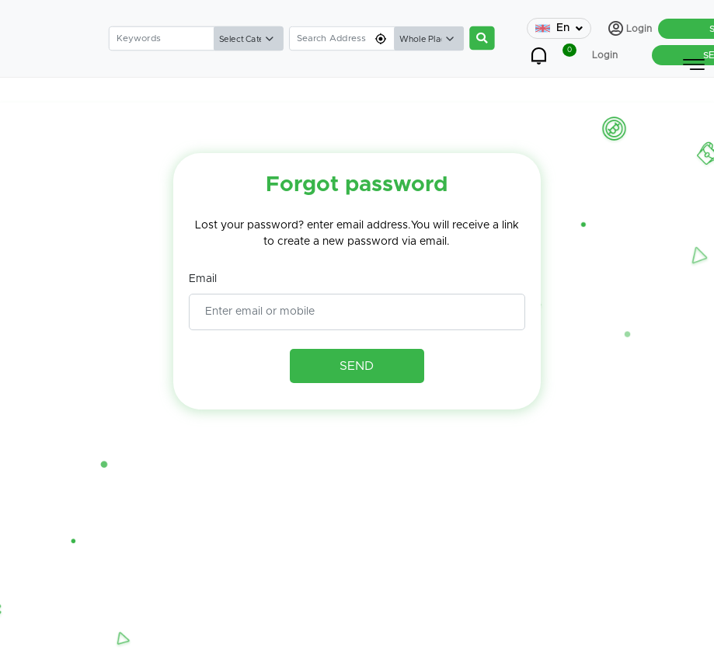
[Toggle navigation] (694, 64)
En (559, 28)
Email (203, 279)
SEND (357, 366)
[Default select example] (248, 38)
